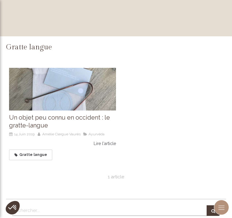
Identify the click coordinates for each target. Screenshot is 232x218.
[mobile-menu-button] (221, 207)
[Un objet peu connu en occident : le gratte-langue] (62, 89)
